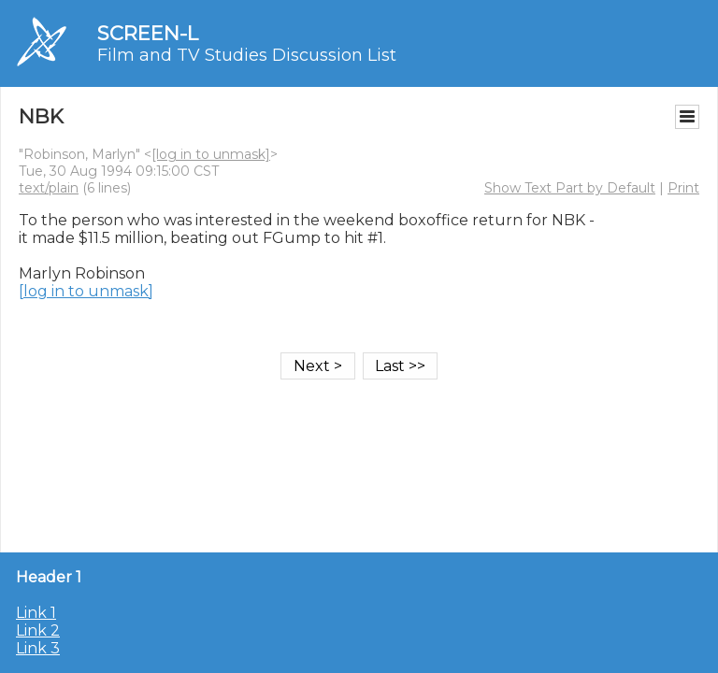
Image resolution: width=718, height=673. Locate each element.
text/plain (49, 187)
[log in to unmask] (210, 154)
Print (683, 187)
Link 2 (38, 630)
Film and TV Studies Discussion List (246, 55)
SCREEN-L (147, 33)
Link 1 (36, 613)
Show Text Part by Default (569, 187)
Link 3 (38, 648)
